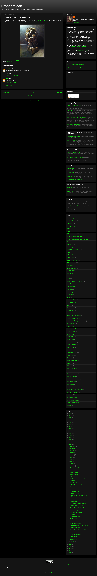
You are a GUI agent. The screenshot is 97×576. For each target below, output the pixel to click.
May (71, 461)
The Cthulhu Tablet (75, 467)
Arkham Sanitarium (72, 233)
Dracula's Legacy (71, 268)
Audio (68, 241)
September (73, 452)
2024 (70, 417)
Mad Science (70, 307)
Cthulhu (69, 252)
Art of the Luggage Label (73, 136)
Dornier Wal (70, 265)
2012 (70, 444)
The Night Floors (71, 376)
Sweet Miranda (74, 472)
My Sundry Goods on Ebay (74, 67)
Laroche (8, 68)
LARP (68, 305)
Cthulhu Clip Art (71, 255)
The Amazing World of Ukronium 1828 (79, 525)
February (72, 539)
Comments (71, 97)
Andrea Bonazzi (71, 168)
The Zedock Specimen (75, 519)
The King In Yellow (72, 368)
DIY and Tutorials (71, 262)
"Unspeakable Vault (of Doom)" (75, 179)
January (72, 541)
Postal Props (70, 347)
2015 (70, 437)
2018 (70, 431)
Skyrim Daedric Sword (75, 523)
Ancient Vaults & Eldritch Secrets (75, 202)
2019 (70, 428)
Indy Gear (69, 110)
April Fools (70, 228)
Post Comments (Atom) (35, 100)
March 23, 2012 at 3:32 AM (12, 82)
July (71, 457)
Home (32, 92)
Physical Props (71, 342)
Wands (69, 405)
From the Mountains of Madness (75, 281)
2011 (70, 544)
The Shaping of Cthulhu (76, 484)
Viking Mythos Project (72, 400)
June (71, 459)
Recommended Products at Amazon (76, 64)
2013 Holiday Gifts (71, 220)
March (72, 466)
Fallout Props (70, 270)
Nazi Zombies (70, 326)
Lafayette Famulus (72, 302)
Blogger (52, 572)
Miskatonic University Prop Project (75, 321)
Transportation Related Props (74, 389)
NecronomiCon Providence (74, 328)
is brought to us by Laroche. (42, 20)
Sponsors (69, 358)
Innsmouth (70, 294)
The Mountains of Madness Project (76, 371)
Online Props (70, 334)
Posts (70, 94)
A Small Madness (74, 482)
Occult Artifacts (71, 331)
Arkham (69, 231)
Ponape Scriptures (72, 344)
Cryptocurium (70, 172)
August (72, 455)
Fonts (68, 278)
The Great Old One (75, 527)
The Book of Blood (74, 491)
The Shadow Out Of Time (73, 379)
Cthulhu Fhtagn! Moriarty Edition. (78, 507)
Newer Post (6, 92)
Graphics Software (72, 284)
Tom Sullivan (70, 384)
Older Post (59, 92)
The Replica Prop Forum (73, 124)
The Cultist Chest (74, 532)
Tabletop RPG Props (72, 360)
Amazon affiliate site (82, 50)
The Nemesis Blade (75, 516)
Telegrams (70, 365)
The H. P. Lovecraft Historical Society (76, 117)
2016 (70, 435)
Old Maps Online (74, 514)
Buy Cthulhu (70, 244)
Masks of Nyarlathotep (72, 313)
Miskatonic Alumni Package (74, 315)
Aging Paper (70, 223)
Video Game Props (72, 397)
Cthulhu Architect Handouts (74, 105)
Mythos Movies (71, 323)
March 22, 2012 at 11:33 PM (12, 75)
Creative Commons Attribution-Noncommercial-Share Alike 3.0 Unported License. (80, 47)
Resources (70, 355)
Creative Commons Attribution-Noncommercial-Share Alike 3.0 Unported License (56, 564)
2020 (70, 426)
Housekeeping (71, 292)
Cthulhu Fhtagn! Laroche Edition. (78, 489)
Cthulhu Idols (9, 61)
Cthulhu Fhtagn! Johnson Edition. (78, 499)
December (73, 446)
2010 (70, 546)
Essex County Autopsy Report (77, 486)
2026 (70, 413)
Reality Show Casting (75, 534)
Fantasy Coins (70, 273)
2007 (70, 553)
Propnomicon (11, 6)
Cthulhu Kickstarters (72, 260)
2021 (70, 424)
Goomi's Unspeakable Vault (74, 206)
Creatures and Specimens (73, 249)
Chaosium (69, 187)
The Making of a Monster (76, 505)
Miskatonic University (72, 318)
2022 (70, 422)
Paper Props (70, 336)
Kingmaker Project (71, 299)
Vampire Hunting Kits (72, 392)
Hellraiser (69, 289)
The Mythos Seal (74, 493)
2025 (70, 415)
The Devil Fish (73, 536)
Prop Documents (71, 350)
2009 (70, 548)
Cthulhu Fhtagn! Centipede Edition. (79, 503)
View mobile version (32, 95)
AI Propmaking (71, 226)
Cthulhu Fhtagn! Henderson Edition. (79, 529)
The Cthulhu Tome (74, 521)
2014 (70, 439)
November (73, 448)
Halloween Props (71, 286)
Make (68, 210)
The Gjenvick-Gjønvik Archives (75, 157)
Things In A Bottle (71, 381)
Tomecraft (69, 387)
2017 (70, 433)
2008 (70, 550)
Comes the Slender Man (76, 512)
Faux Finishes (70, 276)
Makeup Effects (71, 310)
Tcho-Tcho (69, 363)
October (72, 450)
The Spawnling (74, 510)
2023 (70, 420)
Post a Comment (8, 85)
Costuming (70, 247)
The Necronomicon (72, 373)
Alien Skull (72, 470)
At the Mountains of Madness (74, 236)
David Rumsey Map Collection (74, 152)
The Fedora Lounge (72, 140)
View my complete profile (79, 22)
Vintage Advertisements (73, 402)
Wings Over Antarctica (75, 474)
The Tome (72, 476)
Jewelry (69, 297)
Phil (7, 78)
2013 (70, 442)
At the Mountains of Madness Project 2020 (78, 239)
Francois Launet (71, 176)
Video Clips (70, 394)
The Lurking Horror (75, 501)
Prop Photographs (71, 352)
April (71, 463)
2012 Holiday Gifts (71, 218)
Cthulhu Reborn (71, 191)
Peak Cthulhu (70, 339)
